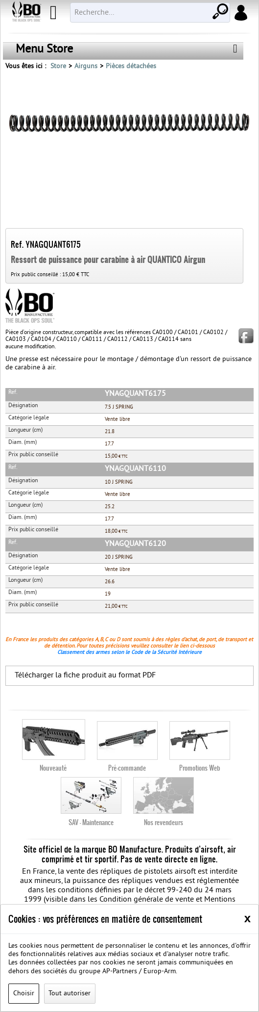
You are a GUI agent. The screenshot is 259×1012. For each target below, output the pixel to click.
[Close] (247, 918)
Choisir (23, 993)
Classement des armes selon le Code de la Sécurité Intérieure (129, 652)
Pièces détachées (131, 66)
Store (58, 66)
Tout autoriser (69, 993)
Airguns (85, 66)
